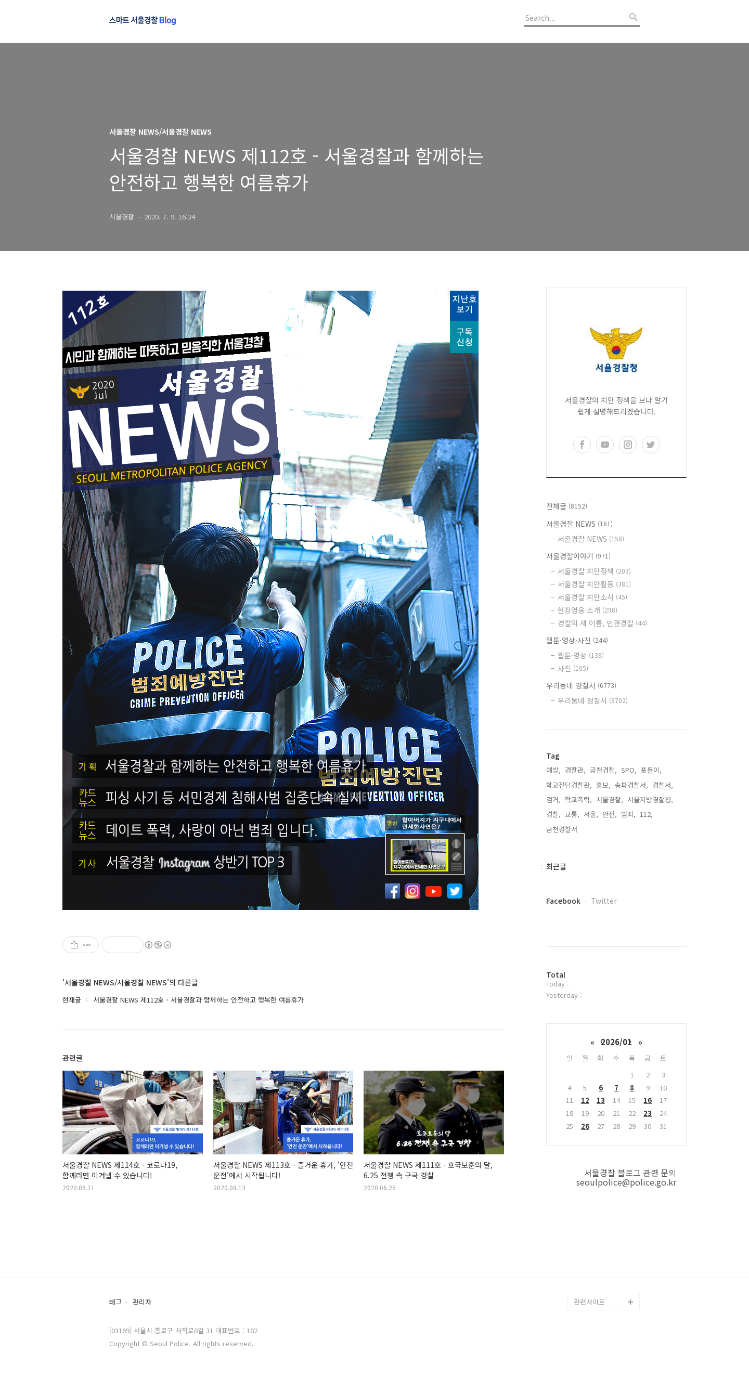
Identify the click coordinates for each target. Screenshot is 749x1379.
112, (646, 814)
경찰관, (575, 770)
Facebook (563, 900)
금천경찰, (603, 770)
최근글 (556, 866)
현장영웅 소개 (587, 610)
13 (601, 1100)
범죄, (628, 814)
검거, (553, 799)
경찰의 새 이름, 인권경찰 (602, 623)
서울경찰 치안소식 (592, 597)
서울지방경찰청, (650, 799)
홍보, (603, 785)
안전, (609, 814)
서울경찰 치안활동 (594, 584)
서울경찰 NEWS (579, 523)
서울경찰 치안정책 (594, 571)
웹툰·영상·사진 (577, 640)
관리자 (142, 1302)
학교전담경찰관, (569, 785)
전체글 (566, 506)
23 (647, 1113)
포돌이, (651, 770)
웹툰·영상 (581, 655)
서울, (591, 814)
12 (585, 1100)
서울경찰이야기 (578, 556)
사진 (573, 668)
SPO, (629, 770)
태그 (115, 1302)
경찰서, (662, 785)
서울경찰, (609, 799)
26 (585, 1126)
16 (647, 1100)
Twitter (604, 900)
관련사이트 (589, 1302)
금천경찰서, (562, 829)
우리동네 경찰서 (581, 685)
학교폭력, (578, 799)
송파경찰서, (631, 785)
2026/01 (616, 1041)
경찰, (553, 814)
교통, (572, 814)
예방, (553, 770)
